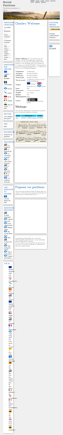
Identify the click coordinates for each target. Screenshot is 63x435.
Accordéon (7, 27)
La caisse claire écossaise (7, 161)
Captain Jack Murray (8, 257)
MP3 (5, 126)
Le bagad (6, 167)
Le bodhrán (6, 175)
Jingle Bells (10, 316)
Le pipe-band (7, 171)
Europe (33, 84)
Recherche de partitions (8, 135)
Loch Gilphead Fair (8, 224)
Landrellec (12, 430)
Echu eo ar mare (10, 423)
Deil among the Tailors (7, 248)
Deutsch (47, 0)
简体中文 (43, 2)
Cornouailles (8, 84)
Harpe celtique (6, 53)
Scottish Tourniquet (7, 216)
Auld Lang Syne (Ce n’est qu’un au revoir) (11, 340)
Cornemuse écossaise (7, 41)
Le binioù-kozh (7, 150)
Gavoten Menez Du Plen (7, 200)
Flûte (5, 46)
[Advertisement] (30, 41)
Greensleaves (13, 398)
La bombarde (7, 146)
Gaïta (5, 48)
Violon (6, 57)
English (37, 0)
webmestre (39, 244)
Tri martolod (11, 322)
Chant (6, 35)
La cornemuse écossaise (7, 155)
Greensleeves (13, 281)
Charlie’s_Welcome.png (28, 118)
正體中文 (37, 2)
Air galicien (11, 286)
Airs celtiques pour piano (8, 117)
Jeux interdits (11, 292)
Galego (32, 2)
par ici (35, 194)
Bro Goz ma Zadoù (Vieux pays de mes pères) (11, 380)
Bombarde (7, 31)
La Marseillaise (12, 329)
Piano (6, 55)
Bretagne (7, 78)
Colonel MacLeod (8, 220)
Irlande (10, 100)
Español (42, 0)
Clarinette (7, 37)
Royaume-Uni (31, 86)
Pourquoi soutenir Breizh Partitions (54, 35)
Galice (10, 93)
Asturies (6, 74)
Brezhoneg (53, 0)
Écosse (10, 89)
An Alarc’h (11, 299)
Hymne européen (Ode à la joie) (11, 273)
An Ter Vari (10, 367)
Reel (9, 237)
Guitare (6, 50)
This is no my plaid (8, 253)
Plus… (6, 59)
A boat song (10, 353)
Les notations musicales (7, 180)
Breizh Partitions (9, 4)
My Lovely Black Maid (8, 233)
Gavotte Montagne (12, 360)
